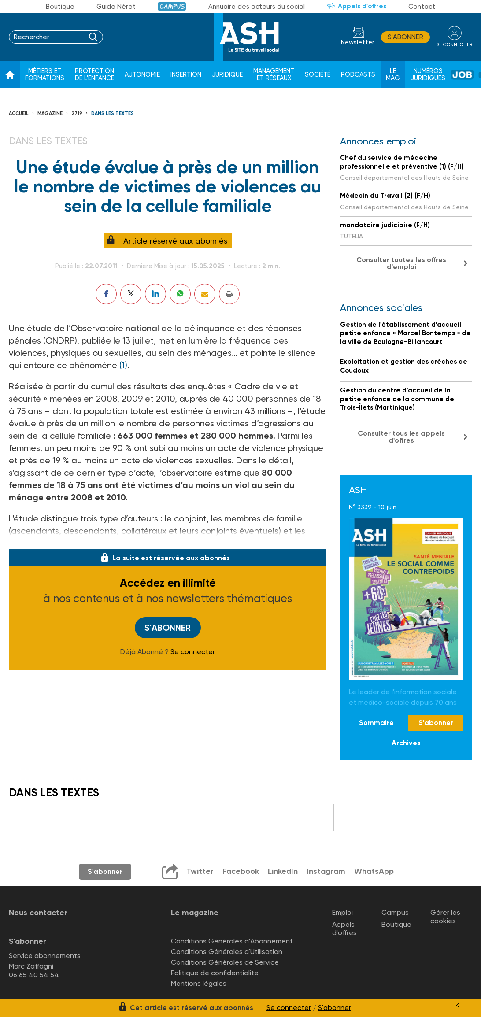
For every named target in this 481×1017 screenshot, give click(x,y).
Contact (421, 7)
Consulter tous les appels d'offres (401, 436)
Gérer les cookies (445, 916)
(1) (123, 365)
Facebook (240, 871)
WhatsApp (374, 871)
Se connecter (192, 652)
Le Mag (393, 74)
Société (317, 74)
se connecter (454, 45)
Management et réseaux (273, 74)
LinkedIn (283, 871)
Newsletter (357, 42)
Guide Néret (116, 7)
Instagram (326, 871)
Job (462, 74)
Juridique (227, 74)
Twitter (200, 871)
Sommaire (376, 722)
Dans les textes (112, 113)
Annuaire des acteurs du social (256, 7)
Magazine (50, 113)
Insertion (185, 74)
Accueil (19, 113)
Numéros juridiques (428, 74)
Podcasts (358, 74)
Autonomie (142, 74)
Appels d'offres (362, 6)
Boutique (60, 7)
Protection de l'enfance (94, 74)
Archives (406, 743)
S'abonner (405, 37)
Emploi (342, 912)
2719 (76, 113)
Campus (172, 6)
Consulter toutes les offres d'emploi (401, 263)
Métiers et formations (44, 74)
